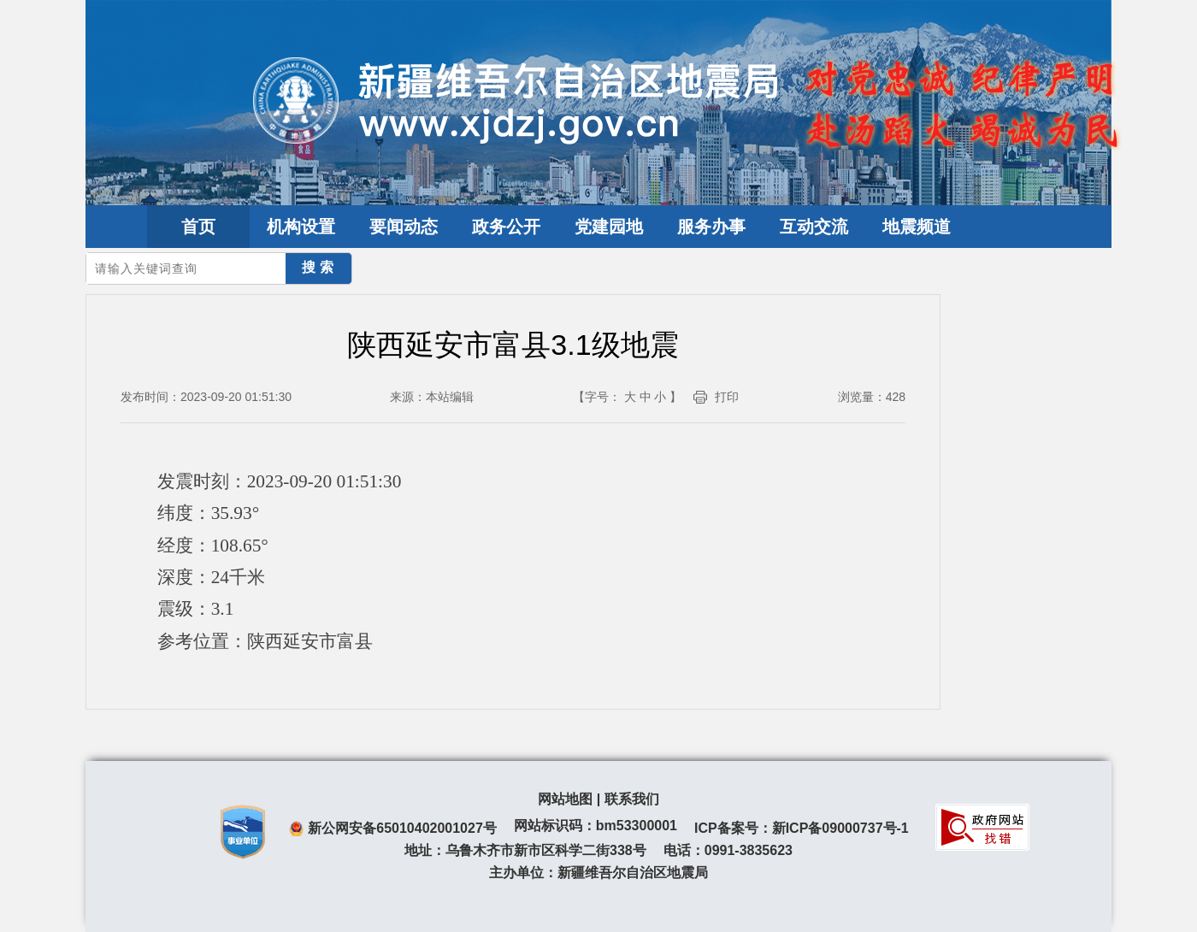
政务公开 (506, 226)
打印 (727, 397)
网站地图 (565, 799)
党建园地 (609, 226)
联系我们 (631, 799)
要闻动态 (403, 226)
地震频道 (916, 226)
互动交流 (814, 226)
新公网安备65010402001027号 (402, 828)
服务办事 (711, 226)
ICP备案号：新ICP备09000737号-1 (801, 828)
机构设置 (301, 226)
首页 (198, 226)
